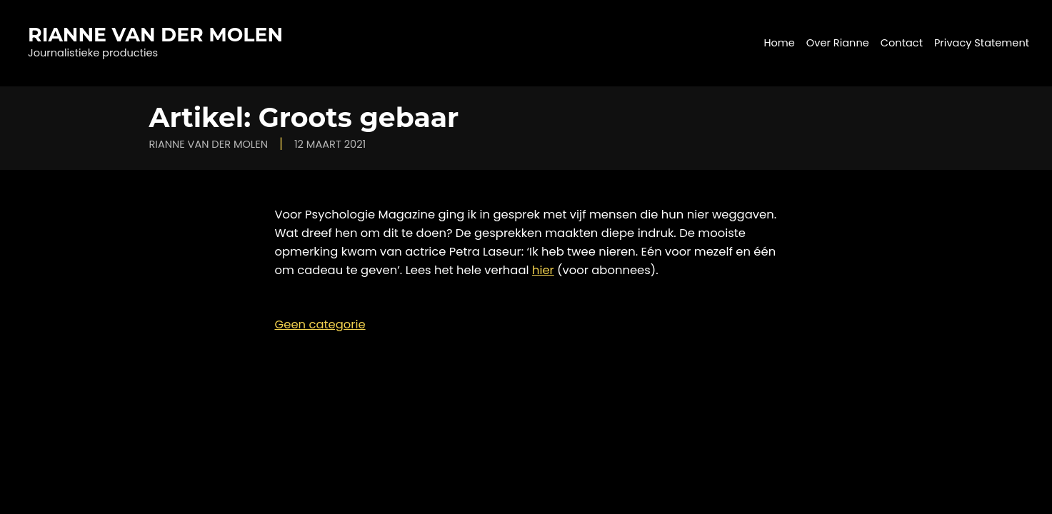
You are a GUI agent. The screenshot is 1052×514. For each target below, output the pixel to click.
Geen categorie (320, 324)
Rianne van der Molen (155, 34)
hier (543, 270)
